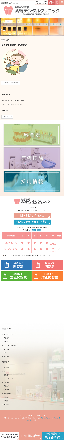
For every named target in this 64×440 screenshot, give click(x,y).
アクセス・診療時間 (11, 345)
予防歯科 (7, 386)
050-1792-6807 (34, 230)
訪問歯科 (7, 404)
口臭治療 (7, 382)
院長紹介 (7, 338)
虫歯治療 (7, 390)
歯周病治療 (8, 393)
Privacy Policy (45, 418)
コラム (7, 352)
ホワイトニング (9, 378)
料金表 (7, 342)
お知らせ (7, 349)
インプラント (9, 371)
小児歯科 (7, 397)
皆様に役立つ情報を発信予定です (12, 104)
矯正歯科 (7, 368)
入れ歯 (7, 400)
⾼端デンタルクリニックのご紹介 (12, 100)
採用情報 (7, 355)
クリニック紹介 (9, 335)
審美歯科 (7, 375)
